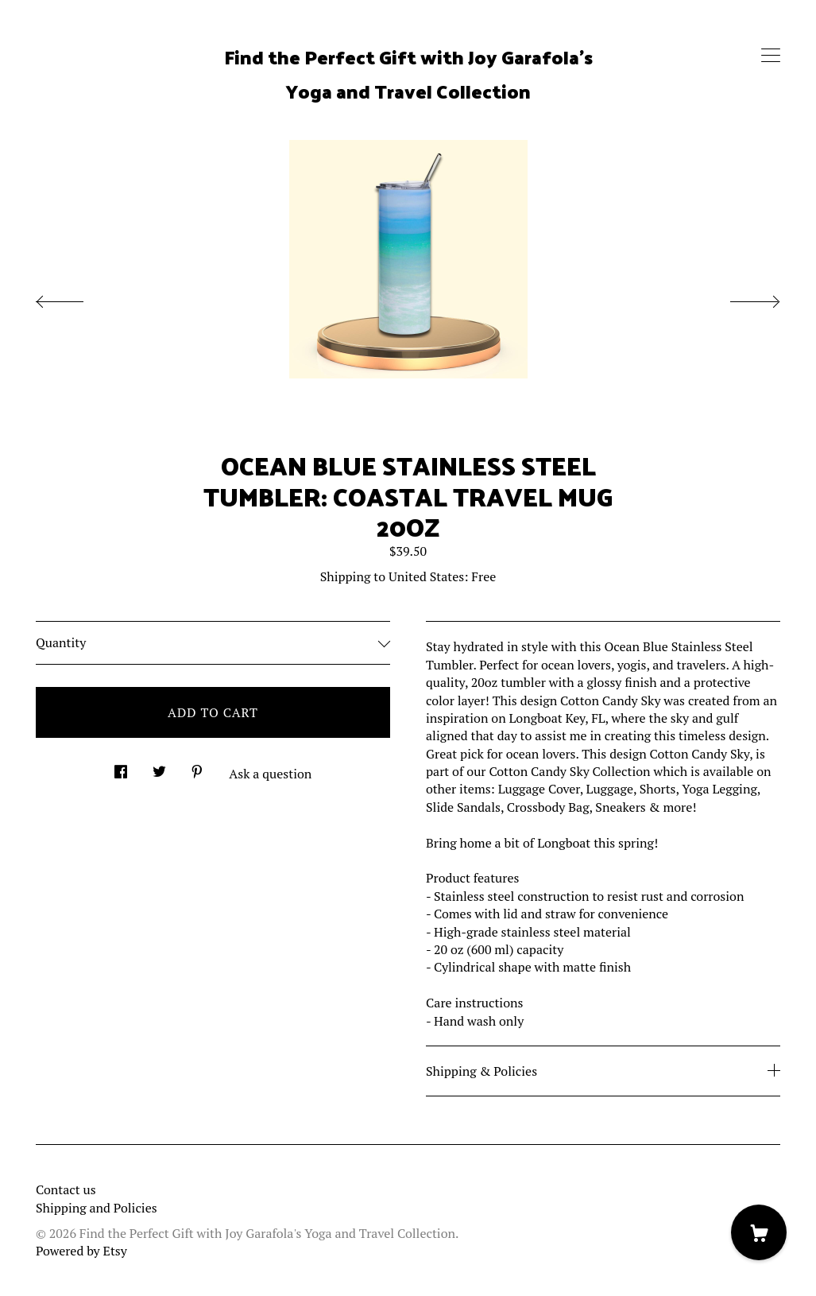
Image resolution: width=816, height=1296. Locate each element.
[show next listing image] (740, 297)
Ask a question (270, 773)
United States (426, 576)
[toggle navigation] (770, 56)
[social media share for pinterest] (197, 766)
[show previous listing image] (75, 297)
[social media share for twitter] (159, 766)
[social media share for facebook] (120, 766)
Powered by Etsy (81, 1250)
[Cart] (759, 1232)
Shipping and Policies (96, 1207)
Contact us (66, 1189)
